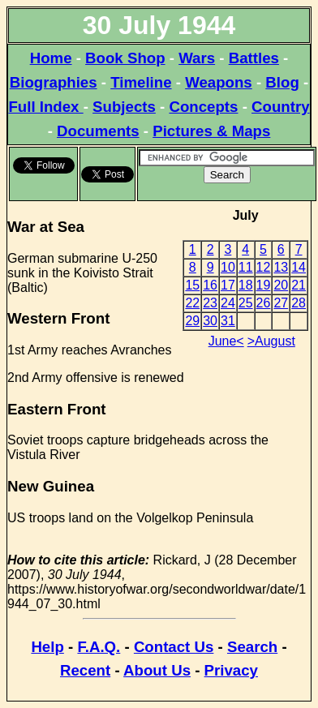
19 (263, 285)
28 (298, 303)
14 (298, 267)
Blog (282, 82)
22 (192, 303)
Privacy (231, 670)
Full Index (45, 106)
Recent (85, 670)
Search (252, 646)
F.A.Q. (98, 646)
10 (228, 267)
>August (271, 341)
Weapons (218, 82)
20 (280, 285)
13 (280, 267)
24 (228, 303)
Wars (196, 58)
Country (280, 106)
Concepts (203, 106)
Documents (98, 130)
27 (280, 303)
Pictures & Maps (211, 130)
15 (192, 285)
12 (263, 267)
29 (192, 321)
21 (298, 285)
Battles (254, 58)
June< (226, 341)
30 (210, 321)
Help (47, 646)
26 (263, 303)
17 (228, 285)
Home (51, 58)
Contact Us (173, 646)
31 (228, 321)
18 (245, 285)
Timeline (140, 82)
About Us (157, 670)
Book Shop (125, 58)
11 (245, 267)
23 (210, 303)
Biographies (53, 82)
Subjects (124, 106)
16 (210, 285)
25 (245, 303)
